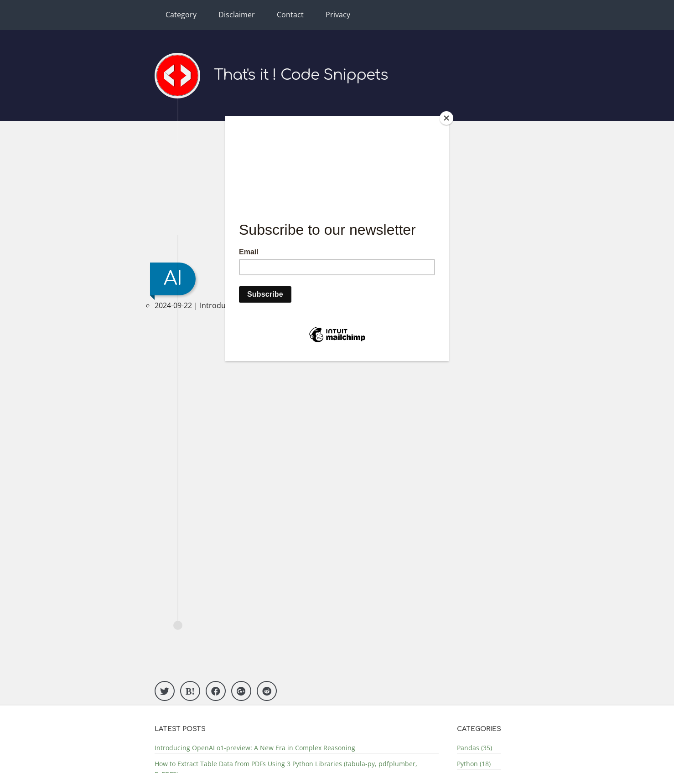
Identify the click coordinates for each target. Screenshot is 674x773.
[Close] (446, 118)
